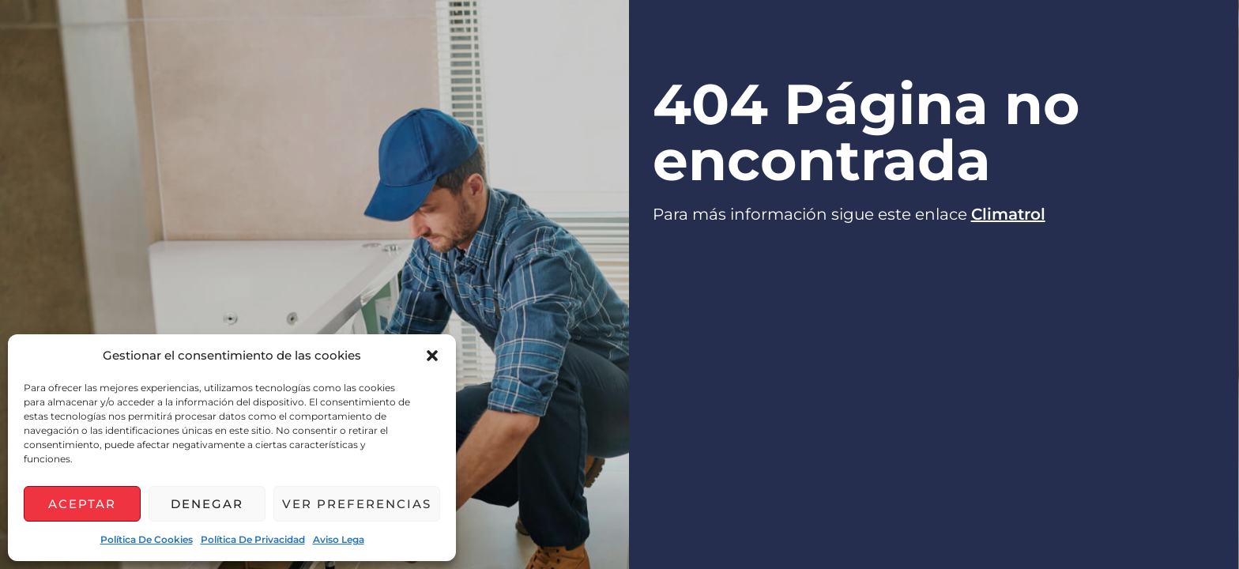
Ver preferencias (356, 503)
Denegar (207, 503)
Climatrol (1008, 214)
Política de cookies (146, 539)
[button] (432, 356)
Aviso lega (338, 539)
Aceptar (82, 503)
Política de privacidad (253, 539)
